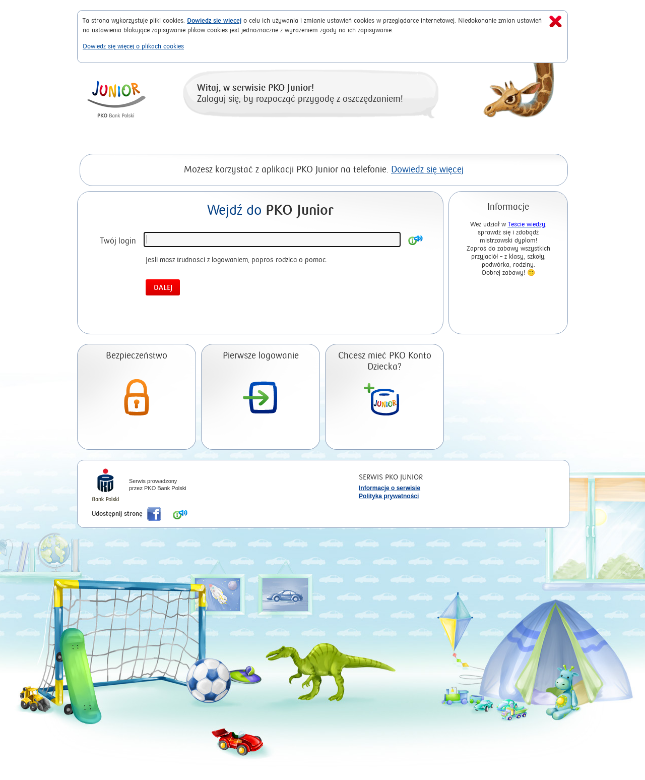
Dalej (163, 287)
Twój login (118, 241)
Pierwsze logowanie (261, 355)
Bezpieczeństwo (136, 355)
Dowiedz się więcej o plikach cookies (133, 46)
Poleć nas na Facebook (154, 514)
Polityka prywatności (389, 496)
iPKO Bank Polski (105, 486)
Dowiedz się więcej (214, 20)
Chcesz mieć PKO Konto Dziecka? (384, 361)
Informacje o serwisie (389, 488)
